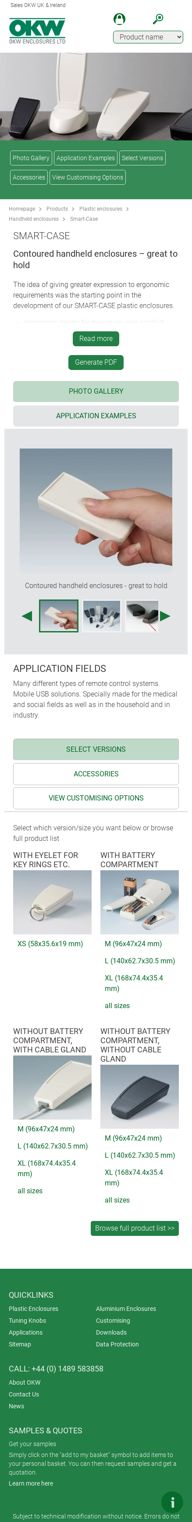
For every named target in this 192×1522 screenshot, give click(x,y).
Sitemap (20, 1344)
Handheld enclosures (34, 219)
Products (57, 209)
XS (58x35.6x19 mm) (50, 944)
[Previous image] (27, 616)
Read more (96, 338)
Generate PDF (96, 362)
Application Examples (86, 158)
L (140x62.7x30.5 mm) (140, 961)
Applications (26, 1332)
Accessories (29, 177)
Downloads (111, 1332)
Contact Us (24, 1394)
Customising (113, 1320)
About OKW (24, 1382)
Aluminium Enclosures (126, 1308)
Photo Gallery (31, 158)
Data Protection (117, 1344)
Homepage (22, 209)
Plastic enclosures (100, 209)
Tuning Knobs (27, 1320)
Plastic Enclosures (33, 1308)
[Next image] (165, 616)
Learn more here (31, 1483)
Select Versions (142, 158)
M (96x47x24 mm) (133, 944)
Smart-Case (84, 219)
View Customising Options (87, 177)
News (16, 1406)
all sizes (117, 1006)
